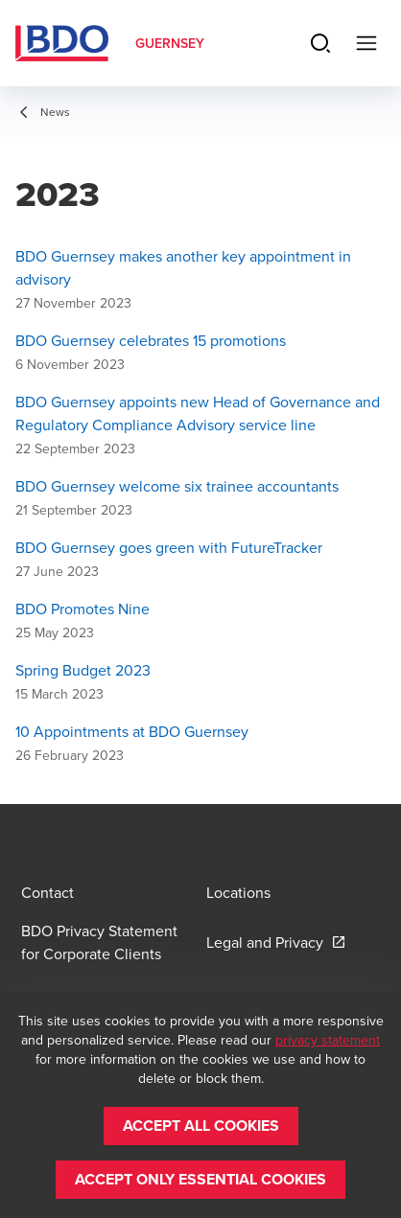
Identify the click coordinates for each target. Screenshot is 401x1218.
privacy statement (327, 1039)
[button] (201, 1126)
